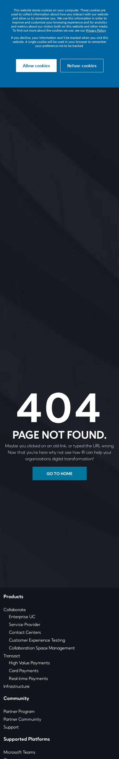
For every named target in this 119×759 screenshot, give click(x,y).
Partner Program (19, 712)
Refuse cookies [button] (82, 65)
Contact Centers (25, 633)
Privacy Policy (96, 30)
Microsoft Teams (19, 752)
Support (11, 727)
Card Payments (23, 671)
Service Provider (24, 625)
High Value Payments (29, 663)
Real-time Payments (28, 679)
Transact (12, 656)
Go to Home (59, 474)
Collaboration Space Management (42, 648)
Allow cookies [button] (36, 65)
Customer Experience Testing (37, 640)
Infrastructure (17, 687)
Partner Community (22, 719)
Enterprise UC (22, 617)
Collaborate (15, 610)
